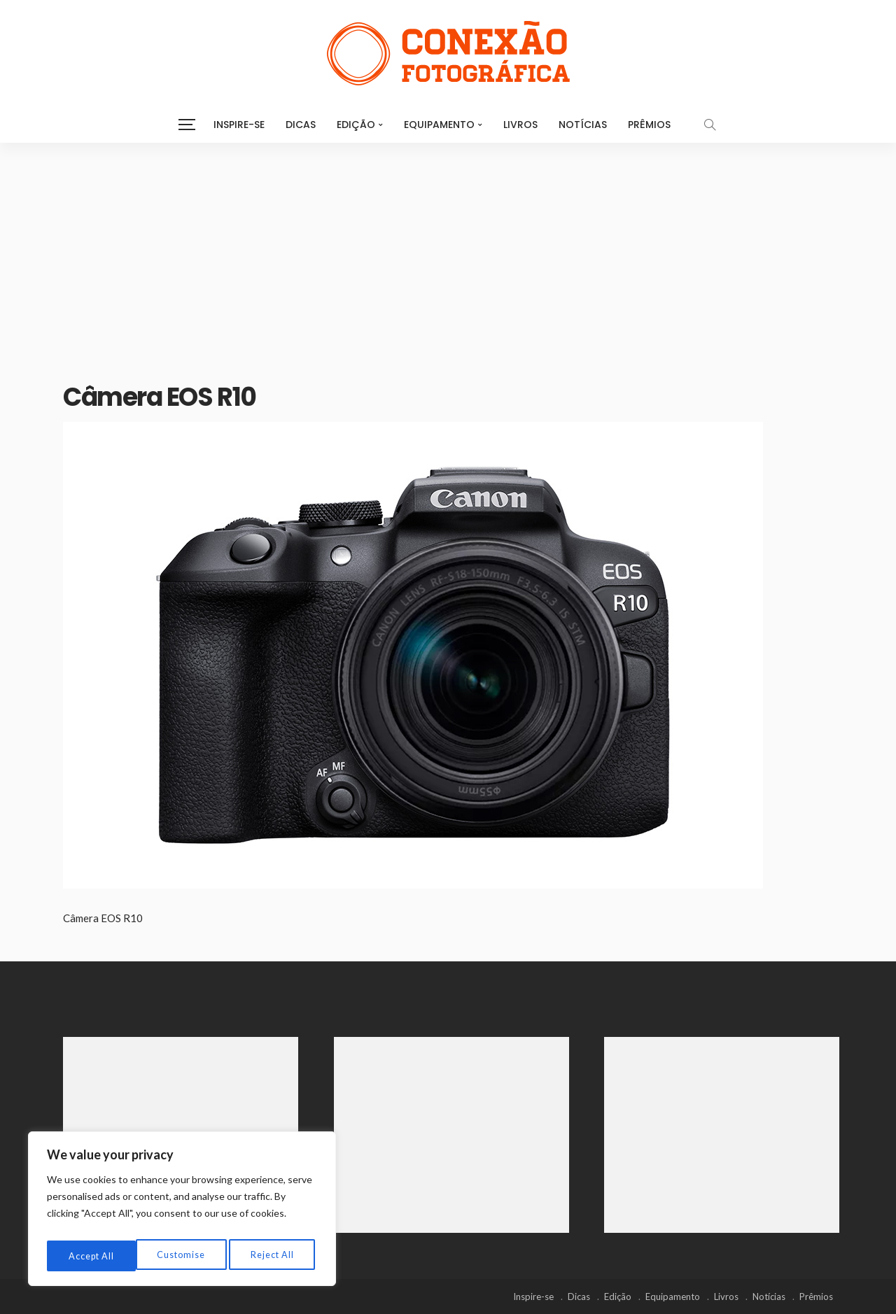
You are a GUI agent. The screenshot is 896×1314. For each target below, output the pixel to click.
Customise (91, 1256)
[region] (182, 1212)
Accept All (273, 1256)
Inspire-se (239, 125)
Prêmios (649, 125)
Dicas (301, 125)
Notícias (583, 125)
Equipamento (439, 125)
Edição (356, 125)
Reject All (182, 1256)
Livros (520, 125)
